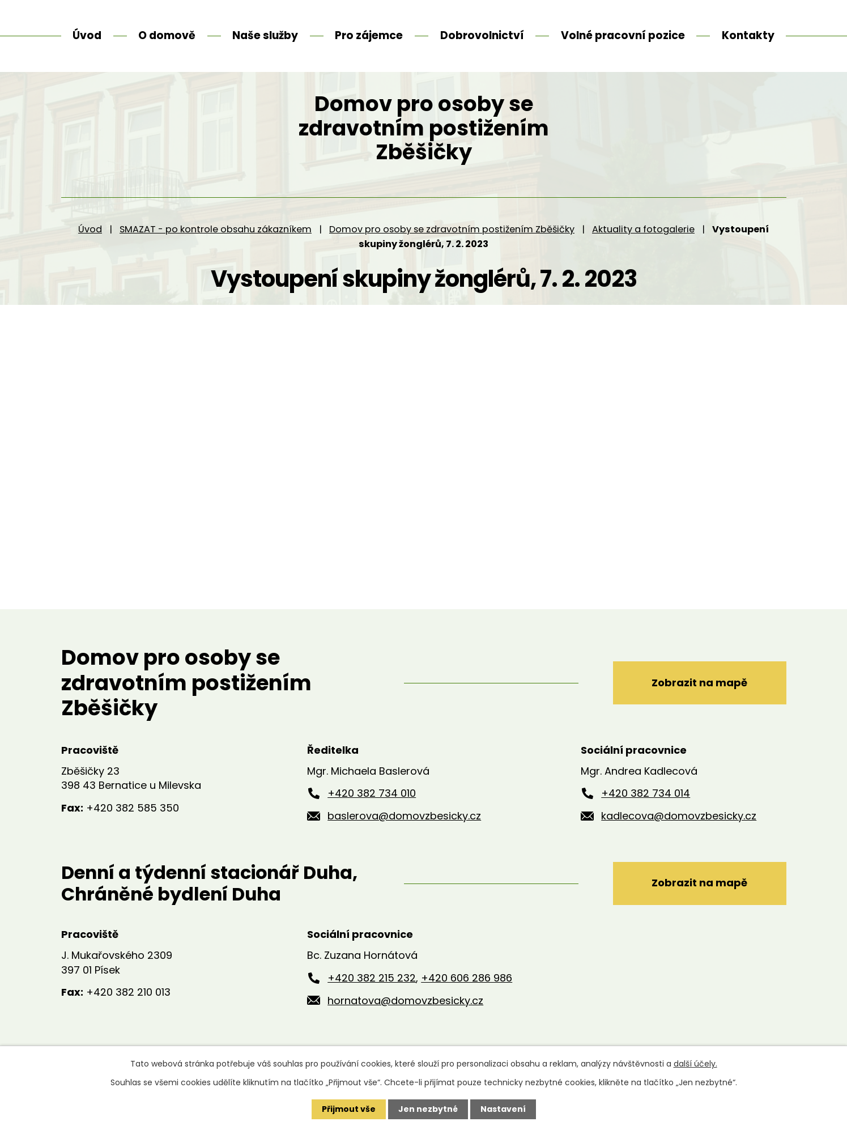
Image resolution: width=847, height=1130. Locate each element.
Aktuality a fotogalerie (643, 243)
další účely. (695, 1063)
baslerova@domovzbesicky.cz (404, 830)
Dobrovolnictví (482, 35)
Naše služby (265, 35)
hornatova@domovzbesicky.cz (405, 1015)
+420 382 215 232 (371, 992)
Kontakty (748, 35)
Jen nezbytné (428, 1109)
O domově (166, 35)
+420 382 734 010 (371, 807)
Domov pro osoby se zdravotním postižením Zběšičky (451, 243)
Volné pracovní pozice (623, 35)
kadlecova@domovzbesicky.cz (678, 830)
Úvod (90, 243)
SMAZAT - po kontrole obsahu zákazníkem (216, 243)
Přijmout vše (349, 1109)
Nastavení (503, 1109)
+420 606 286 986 (466, 992)
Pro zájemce (369, 35)
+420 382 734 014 (645, 807)
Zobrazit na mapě (699, 697)
